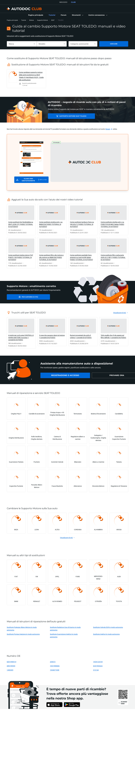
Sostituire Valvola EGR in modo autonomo (108, 627)
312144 (96, 670)
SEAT (53, 20)
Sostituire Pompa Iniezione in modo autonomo (23, 634)
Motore (31, 20)
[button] (77, 15)
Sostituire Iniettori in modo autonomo (106, 634)
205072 (52, 662)
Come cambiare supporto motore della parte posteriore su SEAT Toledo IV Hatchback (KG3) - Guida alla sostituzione (31, 76)
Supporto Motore (42, 20)
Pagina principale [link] (12, 20)
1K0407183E (54, 670)
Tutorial (23, 20)
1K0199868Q (55, 666)
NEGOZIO (63, 2)
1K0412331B (98, 662)
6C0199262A (98, 666)
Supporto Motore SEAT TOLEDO (65, 116)
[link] (35, 15)
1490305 (10, 670)
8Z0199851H (11, 662)
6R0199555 (11, 666)
